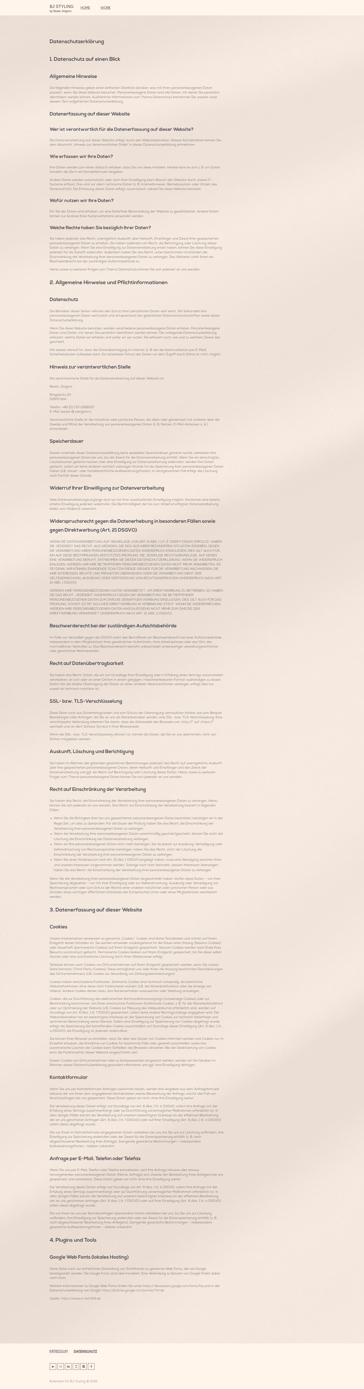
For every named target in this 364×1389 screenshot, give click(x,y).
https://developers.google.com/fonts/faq (174, 1286)
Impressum (59, 1352)
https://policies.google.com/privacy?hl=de (134, 1290)
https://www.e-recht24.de (81, 1298)
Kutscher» (57, 1382)
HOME (85, 8)
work (105, 8)
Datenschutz (87, 1352)
